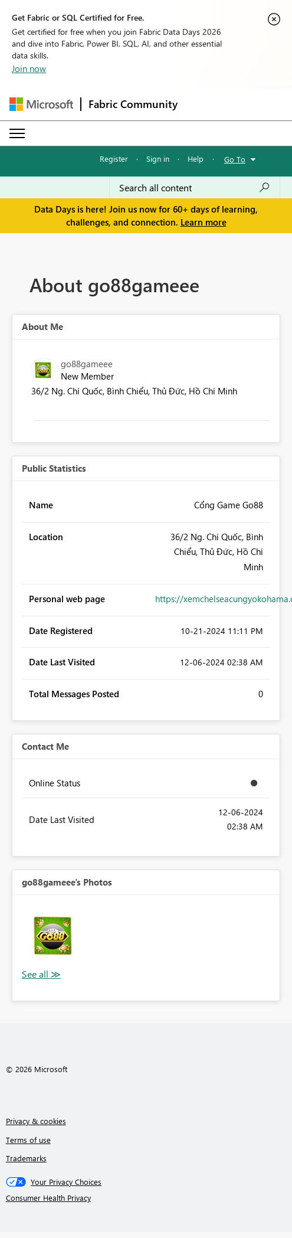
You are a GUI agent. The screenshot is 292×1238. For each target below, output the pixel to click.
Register (114, 158)
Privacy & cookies (36, 1121)
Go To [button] (234, 159)
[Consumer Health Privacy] (146, 1198)
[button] (53, 935)
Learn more (204, 222)
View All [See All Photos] (41, 974)
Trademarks (26, 1158)
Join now (29, 68)
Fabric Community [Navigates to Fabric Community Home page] (133, 104)
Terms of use (28, 1140)
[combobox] (194, 188)
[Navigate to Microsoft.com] (41, 104)
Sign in (157, 158)
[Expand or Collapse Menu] (17, 133)
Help (196, 158)
